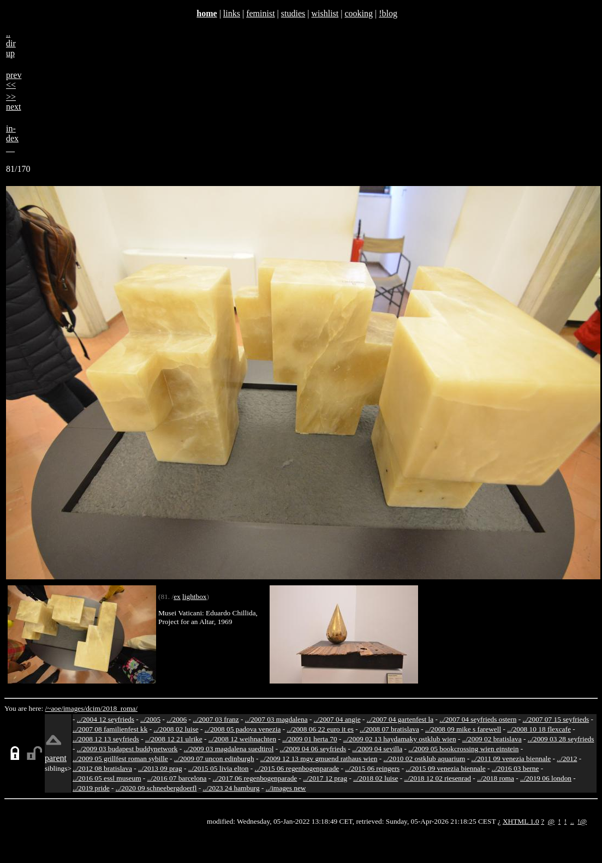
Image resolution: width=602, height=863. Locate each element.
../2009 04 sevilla (377, 749)
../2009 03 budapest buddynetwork (127, 749)
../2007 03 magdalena (276, 719)
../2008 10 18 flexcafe (539, 729)
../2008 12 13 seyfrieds (106, 739)
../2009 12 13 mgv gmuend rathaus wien (319, 758)
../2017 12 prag (325, 778)
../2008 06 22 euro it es (320, 729)
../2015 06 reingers (372, 768)
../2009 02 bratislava (492, 739)
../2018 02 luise (375, 778)
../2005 (150, 719)
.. (572, 821)
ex (177, 596)
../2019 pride (91, 788)
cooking (358, 13)
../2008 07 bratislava (389, 729)
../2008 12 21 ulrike (173, 739)
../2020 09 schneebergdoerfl (156, 788)
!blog (388, 13)
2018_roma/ (119, 708)
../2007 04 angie (337, 719)
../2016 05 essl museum (107, 778)
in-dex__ (12, 138)
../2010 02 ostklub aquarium (425, 758)
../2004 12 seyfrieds (105, 719)
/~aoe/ (54, 708)
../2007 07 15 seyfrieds (555, 719)
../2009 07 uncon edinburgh (214, 758)
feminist (260, 13)
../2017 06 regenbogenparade (255, 778)
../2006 (176, 719)
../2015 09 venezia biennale (445, 768)
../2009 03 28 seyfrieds (561, 739)
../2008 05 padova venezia (243, 729)
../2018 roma (495, 778)
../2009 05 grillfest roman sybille (120, 758)
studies (293, 13)
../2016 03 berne (515, 768)
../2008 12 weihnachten (242, 739)
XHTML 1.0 (521, 821)
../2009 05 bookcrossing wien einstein (463, 749)
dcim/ (94, 708)
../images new (286, 788)
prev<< (13, 79)
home (206, 13)
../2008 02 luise (175, 729)
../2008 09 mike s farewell (463, 729)
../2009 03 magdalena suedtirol (229, 749)
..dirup (11, 43)
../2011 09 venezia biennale (511, 758)
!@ (582, 821)
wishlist (324, 13)
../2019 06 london (545, 778)
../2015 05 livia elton (218, 768)
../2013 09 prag (160, 768)
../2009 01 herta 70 (309, 739)
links (231, 13)
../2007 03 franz (216, 719)
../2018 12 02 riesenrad (437, 778)
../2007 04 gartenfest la (400, 719)
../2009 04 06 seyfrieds (312, 749)
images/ (74, 708)
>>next (13, 101)
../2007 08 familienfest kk (110, 729)
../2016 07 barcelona (177, 778)
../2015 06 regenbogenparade (297, 768)
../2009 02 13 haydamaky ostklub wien (399, 739)
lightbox (194, 596)
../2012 (567, 758)
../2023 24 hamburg (231, 788)
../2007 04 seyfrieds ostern (477, 719)
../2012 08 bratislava (102, 768)
